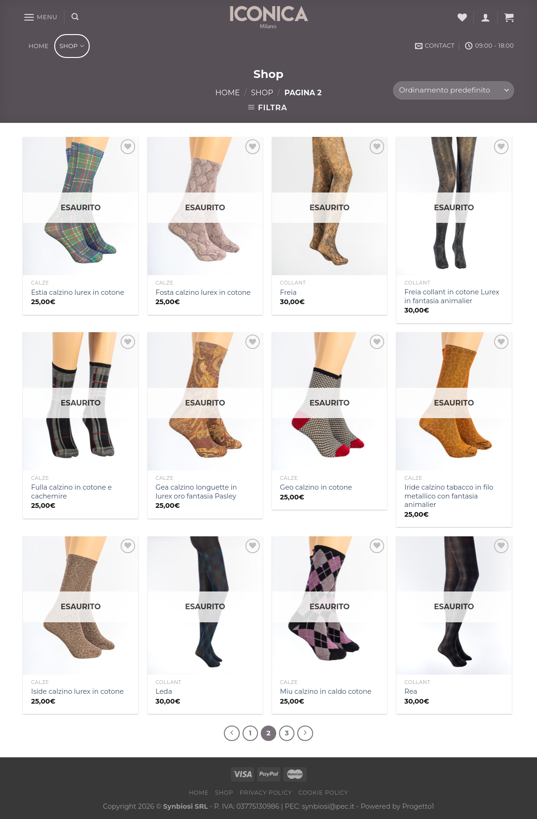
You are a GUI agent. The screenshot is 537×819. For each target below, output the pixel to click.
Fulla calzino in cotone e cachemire (71, 491)
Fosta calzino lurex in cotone (203, 292)
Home (39, 46)
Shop (71, 46)
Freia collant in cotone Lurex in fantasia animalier (451, 296)
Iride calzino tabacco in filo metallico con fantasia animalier (448, 496)
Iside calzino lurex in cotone (77, 691)
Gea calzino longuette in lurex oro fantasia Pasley (196, 491)
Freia (288, 292)
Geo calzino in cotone (316, 487)
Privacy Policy (266, 792)
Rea (410, 691)
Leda (164, 691)
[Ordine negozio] (453, 90)
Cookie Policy (323, 792)
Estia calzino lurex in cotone (77, 292)
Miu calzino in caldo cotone (326, 691)
